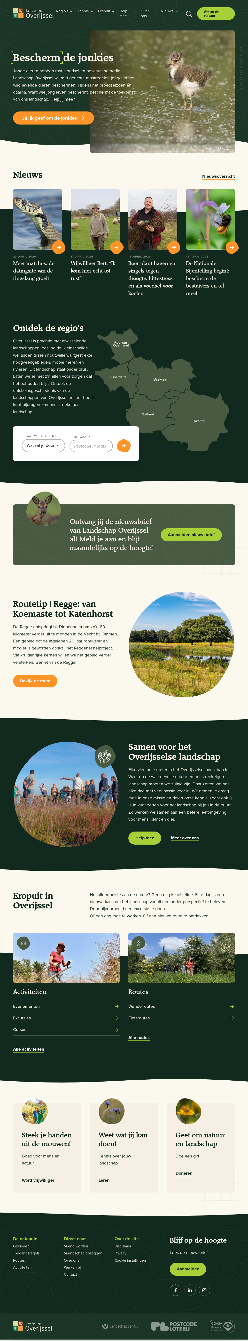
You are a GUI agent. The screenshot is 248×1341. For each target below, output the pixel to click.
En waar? (82, 437)
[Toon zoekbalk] (189, 14)
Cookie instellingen (131, 1261)
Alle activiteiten (28, 1051)
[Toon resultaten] (123, 446)
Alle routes (139, 1039)
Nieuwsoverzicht (218, 176)
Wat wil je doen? (41, 437)
